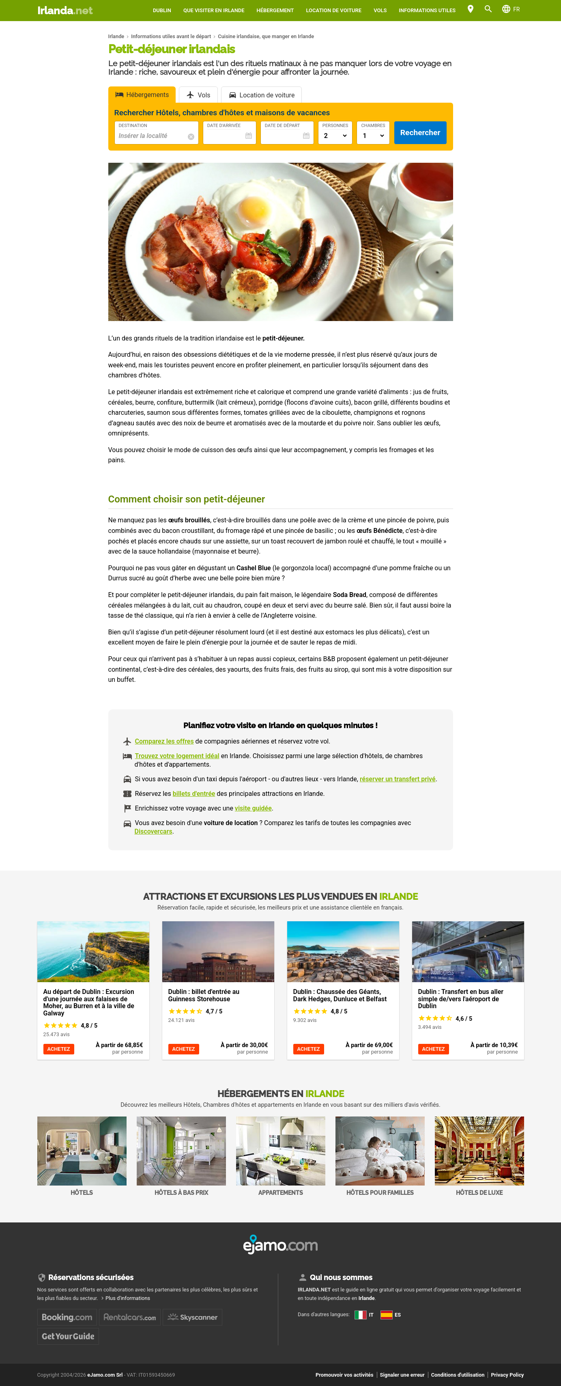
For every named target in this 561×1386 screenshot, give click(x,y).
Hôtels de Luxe (479, 1156)
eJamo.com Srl (105, 1375)
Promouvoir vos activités (345, 1375)
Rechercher (420, 132)
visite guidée (253, 808)
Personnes (335, 125)
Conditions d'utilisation (458, 1375)
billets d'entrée (194, 794)
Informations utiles (427, 10)
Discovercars (153, 831)
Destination (133, 125)
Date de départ (282, 125)
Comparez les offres (164, 741)
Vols (380, 10)
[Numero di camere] (373, 136)
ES (390, 1315)
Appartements (280, 1156)
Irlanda (64, 10)
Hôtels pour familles (380, 1156)
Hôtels (82, 1156)
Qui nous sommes (341, 1277)
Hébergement (275, 10)
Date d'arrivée (224, 125)
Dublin (162, 10)
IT (364, 1315)
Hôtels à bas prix (181, 1156)
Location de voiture (334, 10)
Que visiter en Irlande (214, 10)
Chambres (373, 125)
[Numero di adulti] (335, 136)
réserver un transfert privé (398, 779)
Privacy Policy (507, 1375)
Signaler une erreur (402, 1375)
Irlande (367, 1298)
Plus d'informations (127, 1298)
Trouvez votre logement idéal (177, 756)
